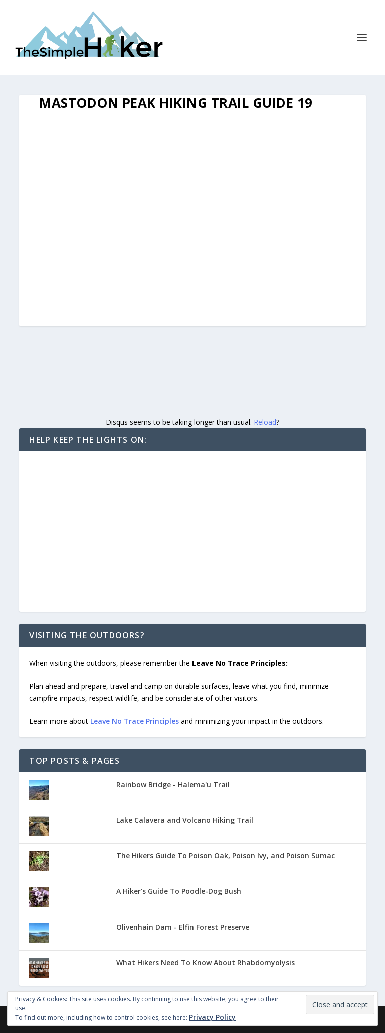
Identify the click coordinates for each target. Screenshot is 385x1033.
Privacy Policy (212, 1017)
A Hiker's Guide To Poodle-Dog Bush (178, 891)
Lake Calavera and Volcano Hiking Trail (184, 820)
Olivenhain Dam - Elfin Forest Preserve (182, 927)
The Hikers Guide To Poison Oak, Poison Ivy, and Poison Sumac (225, 855)
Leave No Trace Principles (134, 721)
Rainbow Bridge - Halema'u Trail (173, 784)
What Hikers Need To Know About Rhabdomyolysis (205, 962)
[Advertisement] (192, 531)
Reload (265, 422)
